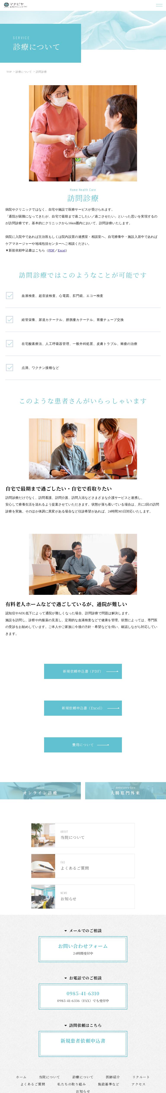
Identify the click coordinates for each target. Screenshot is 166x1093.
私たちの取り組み (71, 1084)
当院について (49, 1077)
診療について (83, 1077)
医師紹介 (113, 1077)
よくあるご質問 (32, 1084)
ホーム (21, 1077)
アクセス (138, 1084)
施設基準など (108, 1084)
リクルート (141, 1077)
